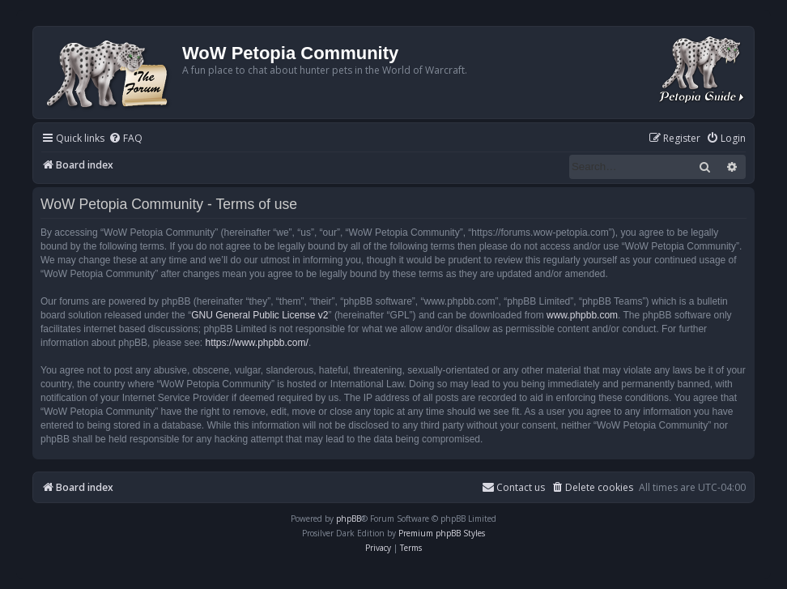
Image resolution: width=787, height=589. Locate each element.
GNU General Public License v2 (259, 315)
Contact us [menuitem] (513, 487)
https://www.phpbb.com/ (256, 342)
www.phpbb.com (582, 315)
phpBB (348, 518)
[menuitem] (125, 139)
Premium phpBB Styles (441, 533)
